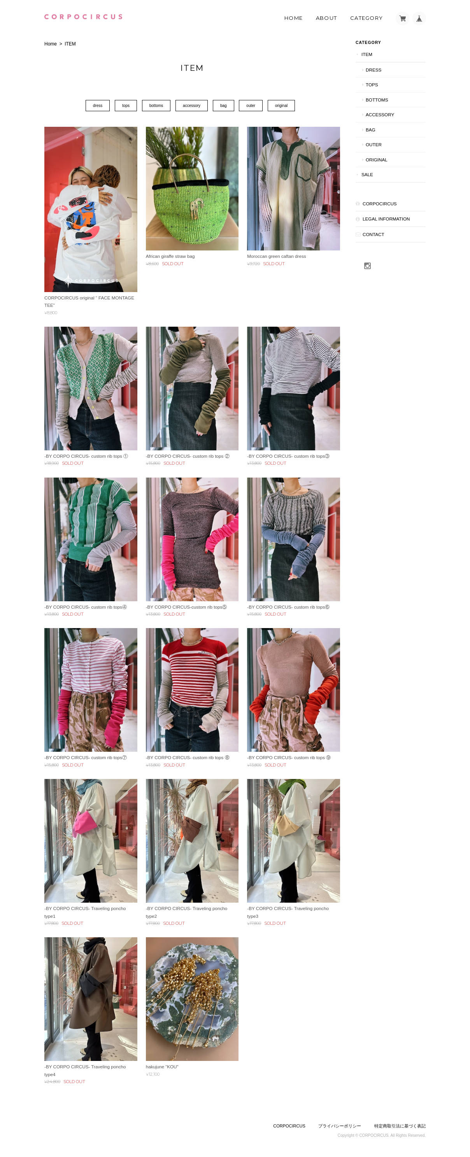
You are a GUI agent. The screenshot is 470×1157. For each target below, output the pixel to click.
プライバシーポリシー (339, 1126)
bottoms (156, 105)
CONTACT (373, 234)
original (281, 105)
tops (126, 105)
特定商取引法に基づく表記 (400, 1126)
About (326, 18)
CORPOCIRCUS (380, 203)
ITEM (366, 54)
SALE (367, 174)
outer (250, 105)
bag (223, 105)
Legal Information (386, 218)
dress (97, 105)
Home (293, 18)
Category (366, 18)
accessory (191, 105)
